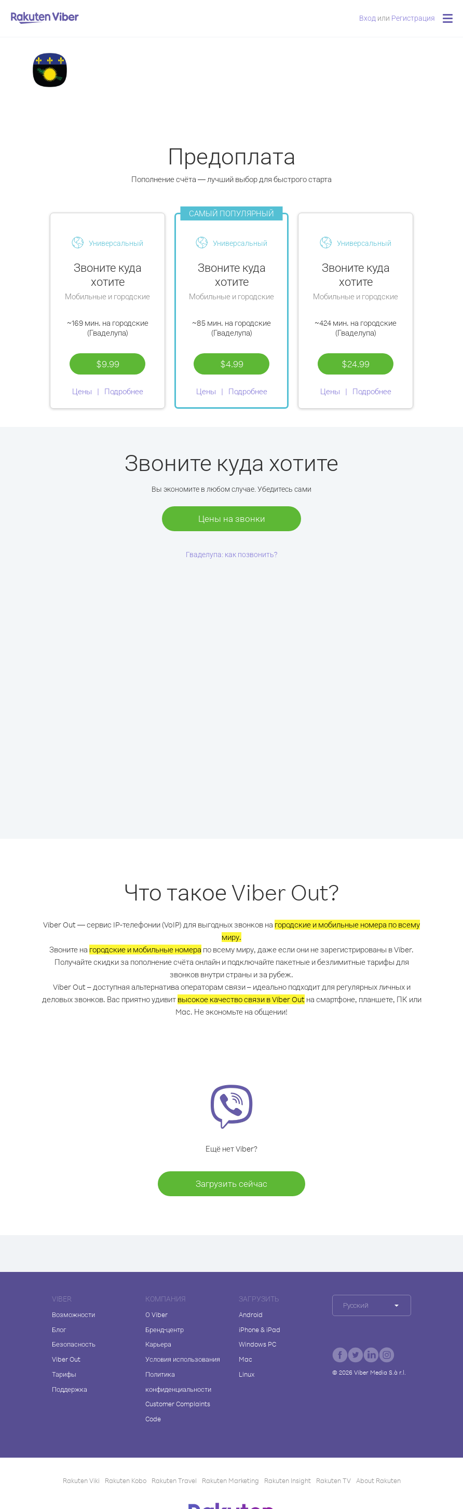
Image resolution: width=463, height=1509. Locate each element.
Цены (82, 391)
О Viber (156, 1314)
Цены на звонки (231, 518)
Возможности (73, 1314)
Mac (245, 1359)
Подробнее (123, 391)
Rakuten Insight (287, 1480)
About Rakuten (378, 1480)
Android (251, 1314)
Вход (367, 17)
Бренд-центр (164, 1329)
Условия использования (182, 1359)
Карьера (158, 1344)
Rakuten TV (333, 1480)
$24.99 (356, 363)
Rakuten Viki (81, 1480)
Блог (59, 1329)
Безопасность (74, 1344)
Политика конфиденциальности (178, 1381)
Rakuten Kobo (125, 1480)
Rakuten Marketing (230, 1480)
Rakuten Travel (174, 1480)
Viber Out (66, 1359)
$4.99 (231, 363)
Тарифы (64, 1374)
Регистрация (413, 17)
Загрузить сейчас (231, 1183)
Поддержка (69, 1389)
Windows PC (257, 1344)
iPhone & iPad (259, 1329)
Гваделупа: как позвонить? (232, 554)
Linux (246, 1374)
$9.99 (107, 363)
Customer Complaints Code (177, 1411)
